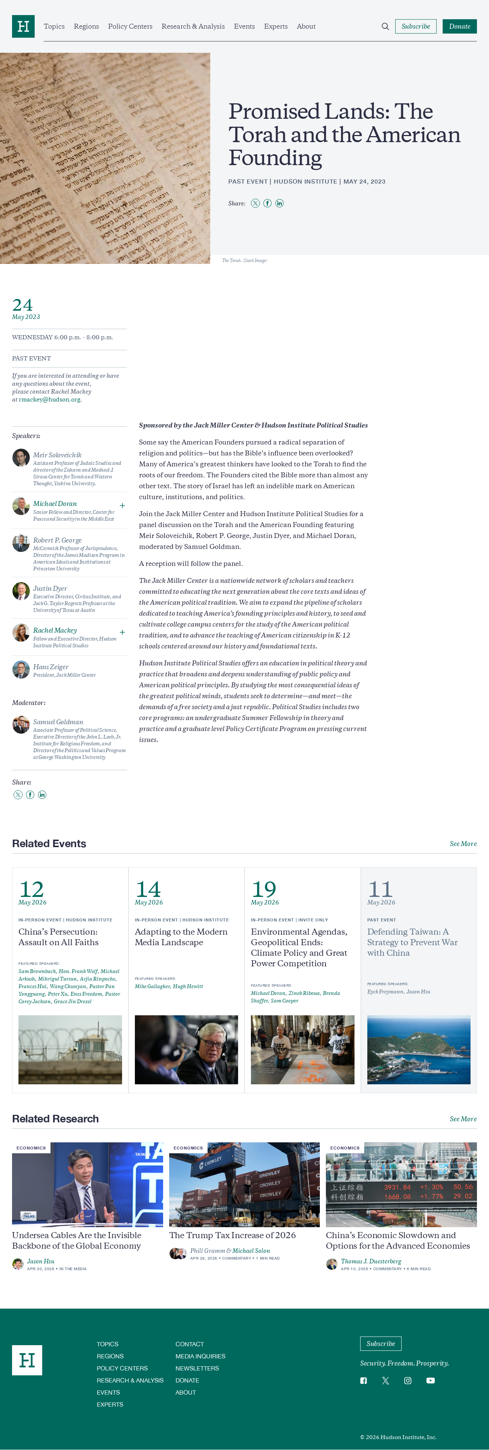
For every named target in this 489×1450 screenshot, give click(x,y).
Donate (187, 1380)
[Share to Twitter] (255, 203)
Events (244, 26)
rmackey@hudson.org (49, 399)
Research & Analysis (193, 26)
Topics (54, 26)
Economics (31, 1147)
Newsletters (197, 1368)
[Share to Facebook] (267, 203)
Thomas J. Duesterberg (371, 1261)
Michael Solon (251, 1251)
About (306, 26)
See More (463, 844)
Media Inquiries (200, 1356)
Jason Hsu (41, 1261)
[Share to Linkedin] (279, 203)
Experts (276, 26)
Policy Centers (130, 26)
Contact (190, 1343)
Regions (86, 26)
